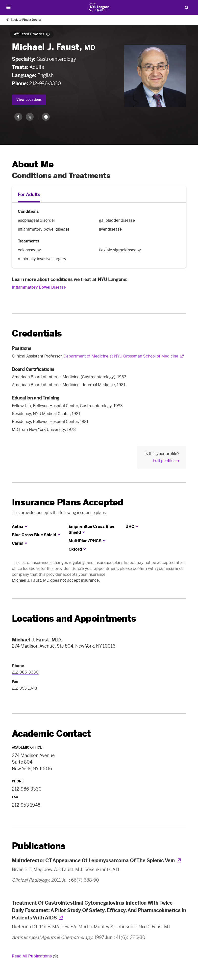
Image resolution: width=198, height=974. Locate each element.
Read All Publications (35, 956)
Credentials (37, 333)
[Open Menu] (8, 7)
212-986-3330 (45, 83)
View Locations (29, 100)
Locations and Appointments (74, 618)
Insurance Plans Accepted (67, 502)
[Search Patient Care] (186, 7)
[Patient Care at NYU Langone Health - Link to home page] (99, 7)
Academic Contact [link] (51, 734)
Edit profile (163, 460)
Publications (38, 846)
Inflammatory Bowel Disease (39, 287)
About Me (32, 164)
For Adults (29, 194)
